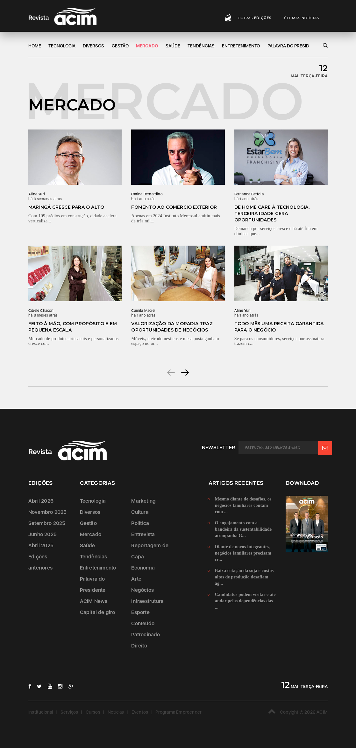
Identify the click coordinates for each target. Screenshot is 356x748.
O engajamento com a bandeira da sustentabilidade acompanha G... (243, 529)
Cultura (139, 512)
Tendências (201, 45)
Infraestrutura (147, 601)
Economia (143, 568)
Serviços (69, 711)
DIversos (93, 45)
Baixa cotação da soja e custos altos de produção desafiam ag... (244, 577)
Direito (139, 646)
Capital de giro (97, 612)
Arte (136, 579)
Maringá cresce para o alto (66, 207)
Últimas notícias (301, 18)
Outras (255, 18)
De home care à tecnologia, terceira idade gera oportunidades (272, 213)
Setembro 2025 (47, 523)
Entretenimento (241, 45)
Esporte (140, 612)
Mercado (147, 45)
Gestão (120, 45)
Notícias (116, 711)
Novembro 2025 (47, 512)
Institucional (40, 711)
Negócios (142, 590)
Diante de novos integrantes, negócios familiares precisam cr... (243, 553)
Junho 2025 (42, 534)
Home (34, 45)
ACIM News (94, 601)
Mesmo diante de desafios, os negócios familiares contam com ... (243, 505)
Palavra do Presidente (293, 45)
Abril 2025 (40, 545)
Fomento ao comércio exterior (174, 207)
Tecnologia (61, 45)
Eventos (140, 711)
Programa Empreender (178, 711)
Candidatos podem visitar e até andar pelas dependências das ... (245, 601)
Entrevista (143, 534)
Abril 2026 (40, 501)
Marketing (143, 501)
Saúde (173, 45)
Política (140, 523)
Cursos (93, 711)
